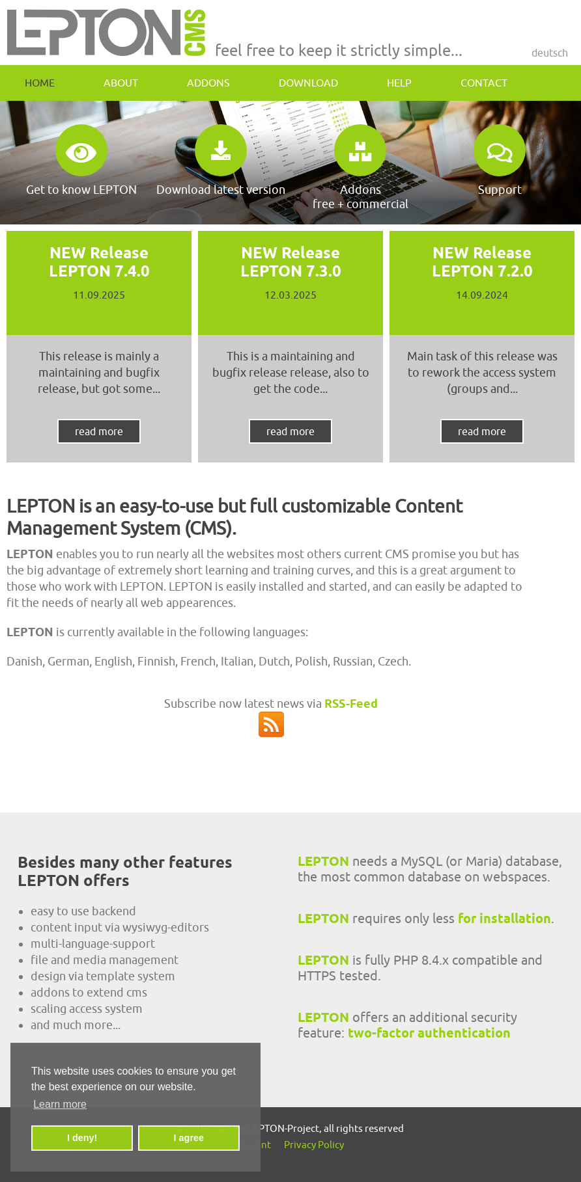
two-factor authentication (429, 1033)
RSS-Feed (351, 703)
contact (484, 82)
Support (500, 160)
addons (208, 82)
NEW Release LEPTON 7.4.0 (99, 261)
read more (99, 431)
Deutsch (549, 53)
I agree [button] (189, 1138)
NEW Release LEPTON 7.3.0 (290, 261)
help (399, 82)
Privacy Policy (314, 1144)
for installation (504, 918)
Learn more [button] (60, 1104)
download (308, 82)
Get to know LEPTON (81, 160)
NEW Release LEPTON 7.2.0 (482, 261)
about (121, 82)
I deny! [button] (82, 1138)
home (40, 82)
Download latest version (220, 160)
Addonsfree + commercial (360, 167)
